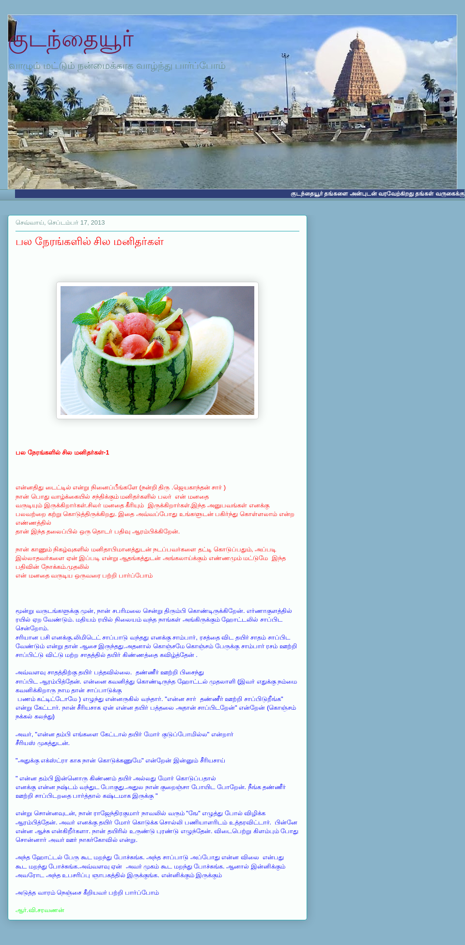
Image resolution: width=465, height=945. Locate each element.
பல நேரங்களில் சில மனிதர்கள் (90, 241)
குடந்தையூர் (71, 38)
